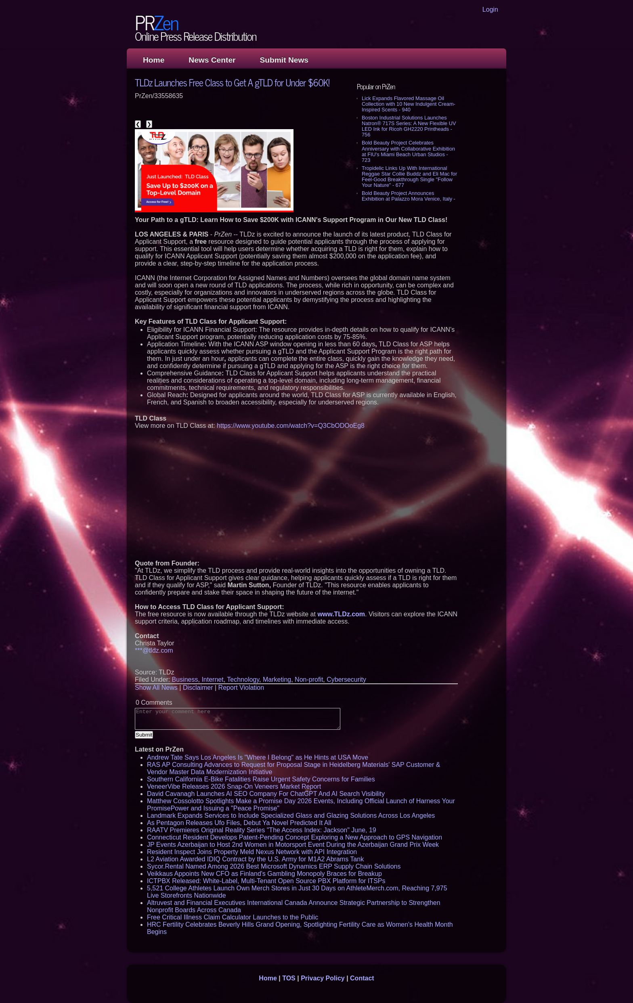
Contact (362, 978)
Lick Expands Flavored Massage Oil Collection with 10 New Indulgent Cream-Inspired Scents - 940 (408, 104)
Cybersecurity (346, 679)
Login (490, 9)
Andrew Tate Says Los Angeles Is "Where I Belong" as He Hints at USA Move (257, 757)
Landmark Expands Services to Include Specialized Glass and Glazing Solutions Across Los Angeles (291, 815)
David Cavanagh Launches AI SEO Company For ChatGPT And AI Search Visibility (266, 793)
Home (153, 60)
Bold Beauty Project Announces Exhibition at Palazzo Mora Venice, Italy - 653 (408, 198)
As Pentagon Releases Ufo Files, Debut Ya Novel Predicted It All (239, 822)
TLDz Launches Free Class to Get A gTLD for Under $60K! (232, 82)
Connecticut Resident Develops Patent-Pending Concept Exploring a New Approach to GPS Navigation (294, 837)
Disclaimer (198, 687)
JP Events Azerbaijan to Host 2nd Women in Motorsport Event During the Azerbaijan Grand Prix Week (293, 844)
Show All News (156, 687)
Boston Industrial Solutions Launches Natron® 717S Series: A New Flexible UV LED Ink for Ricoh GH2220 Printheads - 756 (409, 126)
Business (185, 679)
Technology (243, 679)
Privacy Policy (323, 978)
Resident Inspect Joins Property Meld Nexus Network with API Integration (252, 851)
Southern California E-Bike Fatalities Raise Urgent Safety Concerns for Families (261, 779)
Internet (212, 679)
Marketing (277, 679)
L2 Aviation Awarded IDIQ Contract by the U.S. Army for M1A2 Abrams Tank (255, 859)
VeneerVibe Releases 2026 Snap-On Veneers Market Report (234, 786)
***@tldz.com (154, 650)
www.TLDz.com (341, 614)
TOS (289, 978)
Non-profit (309, 679)
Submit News (284, 60)
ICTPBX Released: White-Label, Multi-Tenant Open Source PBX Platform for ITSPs (266, 880)
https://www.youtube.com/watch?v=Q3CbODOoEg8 (291, 425)
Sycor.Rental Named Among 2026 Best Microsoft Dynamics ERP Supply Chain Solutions (273, 866)
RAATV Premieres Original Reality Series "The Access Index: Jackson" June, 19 (261, 830)
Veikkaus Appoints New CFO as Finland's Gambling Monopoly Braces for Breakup (264, 873)
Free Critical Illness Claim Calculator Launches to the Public (232, 917)
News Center (212, 60)
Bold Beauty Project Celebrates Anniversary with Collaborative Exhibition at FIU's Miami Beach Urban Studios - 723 (408, 151)
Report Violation (241, 687)
